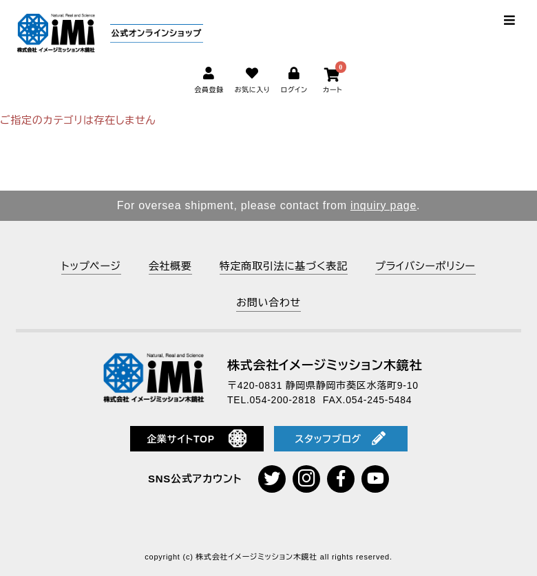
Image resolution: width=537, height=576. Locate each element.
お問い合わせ (268, 302)
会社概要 (170, 266)
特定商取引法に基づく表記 (284, 266)
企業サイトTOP (196, 438)
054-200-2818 (283, 399)
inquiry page (383, 205)
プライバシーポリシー (425, 266)
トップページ (90, 266)
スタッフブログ (340, 438)
